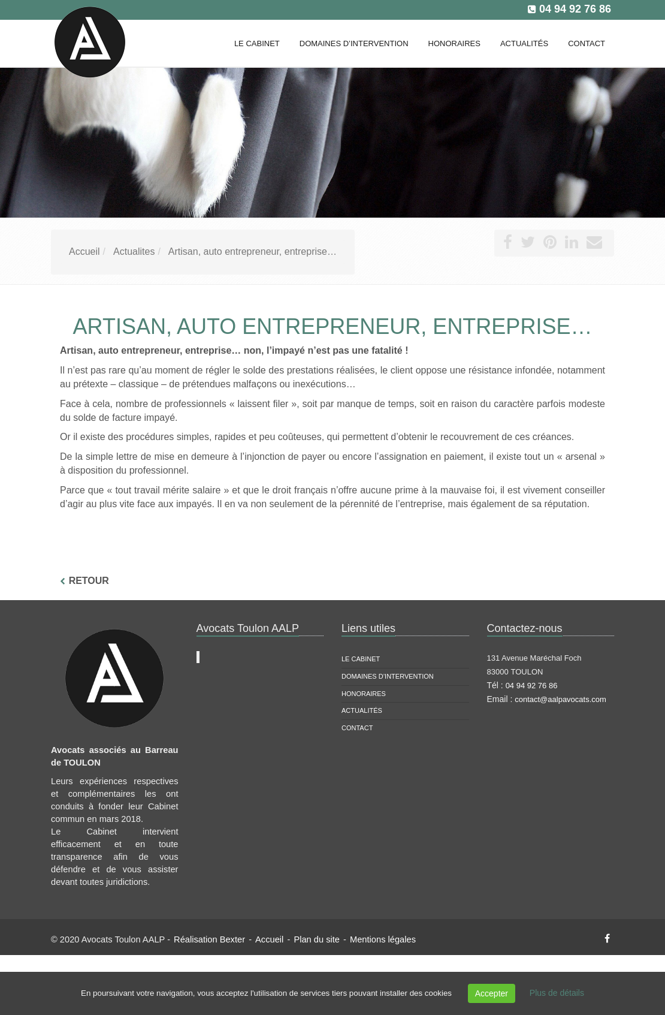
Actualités (361, 710)
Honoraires (363, 693)
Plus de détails (557, 993)
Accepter (491, 993)
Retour (89, 581)
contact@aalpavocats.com (560, 699)
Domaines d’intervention (387, 676)
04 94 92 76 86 (575, 9)
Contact (357, 727)
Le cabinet (360, 658)
